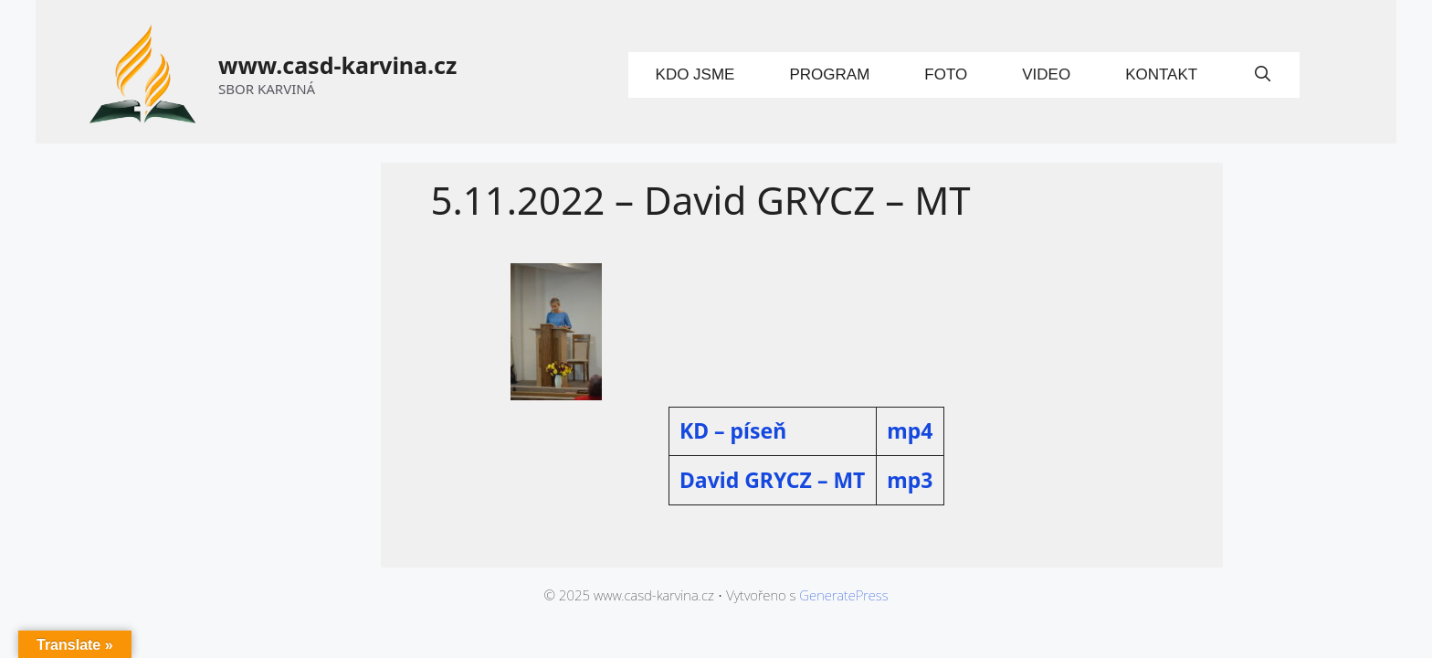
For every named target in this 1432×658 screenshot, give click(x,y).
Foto (945, 74)
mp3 (909, 479)
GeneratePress (843, 595)
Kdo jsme (695, 74)
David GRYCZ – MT (772, 479)
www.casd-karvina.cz (337, 64)
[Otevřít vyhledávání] (1262, 75)
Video (1046, 74)
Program (829, 74)
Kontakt (1161, 74)
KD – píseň (732, 430)
